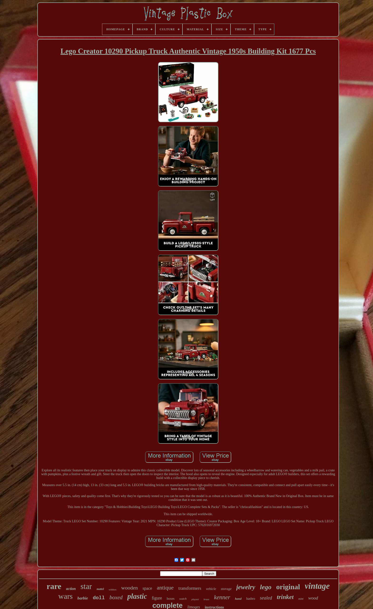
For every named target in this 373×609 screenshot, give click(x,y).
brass (206, 599)
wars (65, 596)
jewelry (245, 587)
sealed (266, 597)
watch (183, 598)
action (71, 589)
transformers (189, 588)
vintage (317, 586)
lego (265, 587)
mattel (100, 589)
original (288, 587)
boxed (116, 597)
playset (195, 599)
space (147, 588)
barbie (83, 598)
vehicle (211, 589)
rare (54, 586)
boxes (171, 598)
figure (157, 598)
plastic (137, 596)
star (86, 586)
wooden (129, 588)
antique (165, 587)
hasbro (250, 598)
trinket (285, 597)
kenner (222, 597)
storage (226, 589)
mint (300, 598)
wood (313, 597)
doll (99, 598)
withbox (113, 589)
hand (238, 598)
